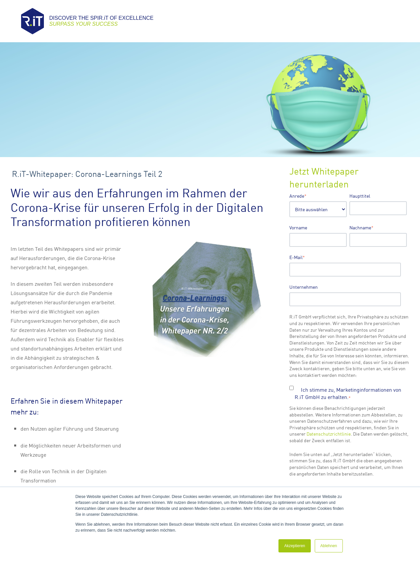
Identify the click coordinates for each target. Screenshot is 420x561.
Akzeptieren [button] (294, 546)
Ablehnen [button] (328, 546)
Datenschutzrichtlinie (329, 434)
